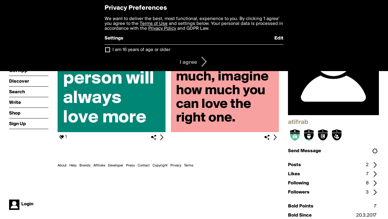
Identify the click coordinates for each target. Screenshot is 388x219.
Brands (85, 165)
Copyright (160, 165)
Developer (115, 165)
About (62, 165)
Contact (144, 165)
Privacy (175, 165)
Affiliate (99, 165)
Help (73, 165)
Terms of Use (154, 23)
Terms (188, 165)
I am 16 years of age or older (141, 49)
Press (130, 165)
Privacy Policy (162, 28)
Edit (278, 38)
